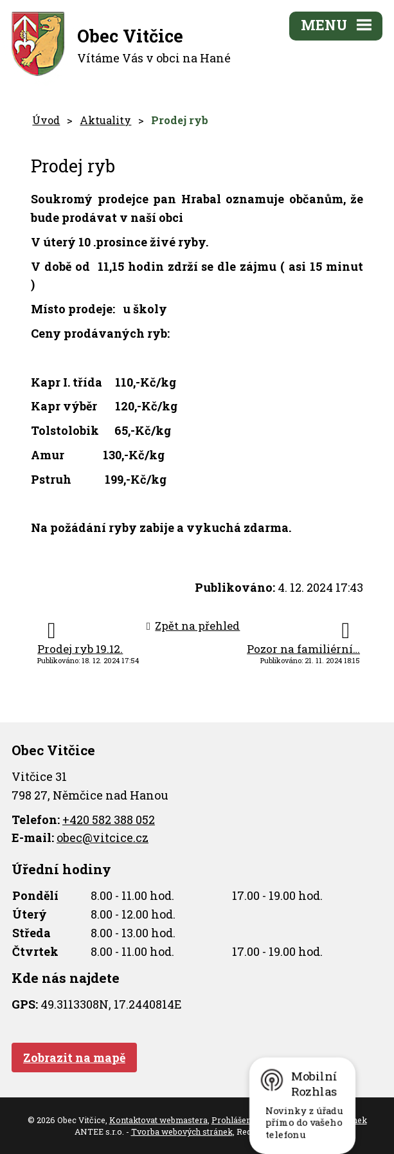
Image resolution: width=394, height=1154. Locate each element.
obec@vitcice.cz (102, 837)
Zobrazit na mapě (74, 1057)
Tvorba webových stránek (182, 1131)
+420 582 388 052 (108, 819)
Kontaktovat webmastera (158, 1120)
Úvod (46, 120)
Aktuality (105, 120)
